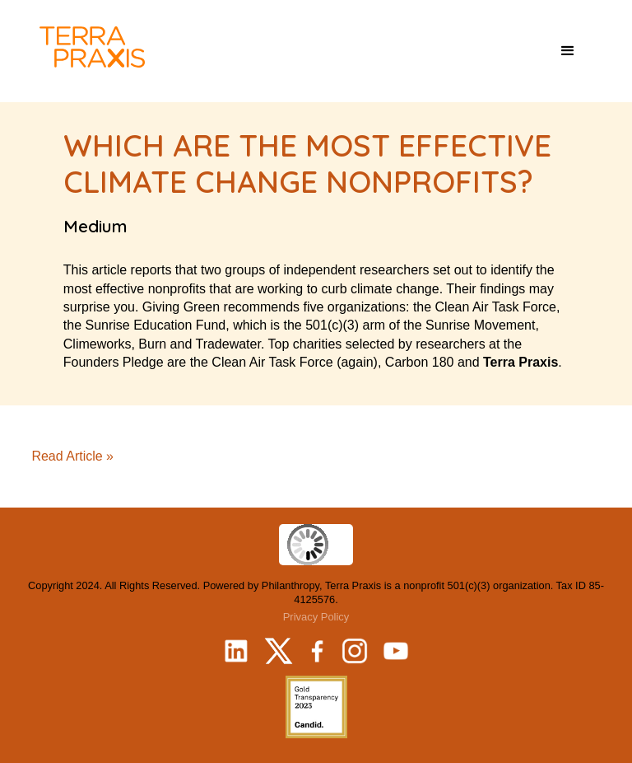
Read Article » (72, 456)
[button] (567, 51)
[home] (92, 47)
